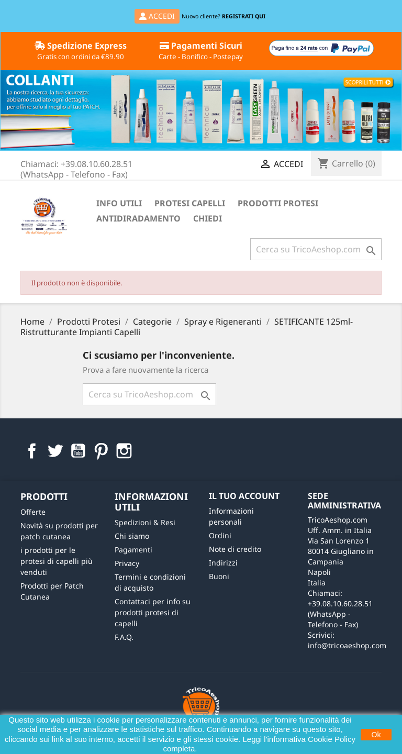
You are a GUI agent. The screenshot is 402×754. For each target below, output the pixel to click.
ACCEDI (157, 16)
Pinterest (101, 450)
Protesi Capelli (189, 203)
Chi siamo (132, 536)
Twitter (54, 450)
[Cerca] (316, 249)
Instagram (124, 450)
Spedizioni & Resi (145, 522)
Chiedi (207, 218)
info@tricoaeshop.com (347, 645)
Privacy (127, 563)
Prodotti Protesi (278, 203)
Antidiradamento (138, 218)
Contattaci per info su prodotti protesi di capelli (153, 612)
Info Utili (119, 203)
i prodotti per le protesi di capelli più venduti (56, 561)
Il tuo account (244, 496)
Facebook (31, 450)
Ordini (220, 535)
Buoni (219, 576)
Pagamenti (133, 550)
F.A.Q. (124, 637)
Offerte (33, 512)
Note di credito (235, 549)
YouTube (78, 450)
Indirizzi (223, 563)
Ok (376, 734)
